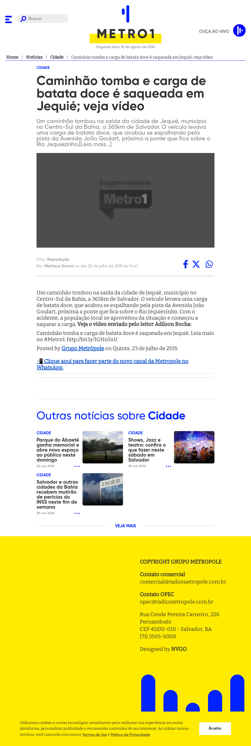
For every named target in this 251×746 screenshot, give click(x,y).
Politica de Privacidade (130, 735)
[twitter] (196, 264)
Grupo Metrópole (83, 348)
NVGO (179, 649)
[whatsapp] (209, 264)
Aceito (215, 729)
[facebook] (185, 264)
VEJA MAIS (125, 526)
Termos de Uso (94, 735)
